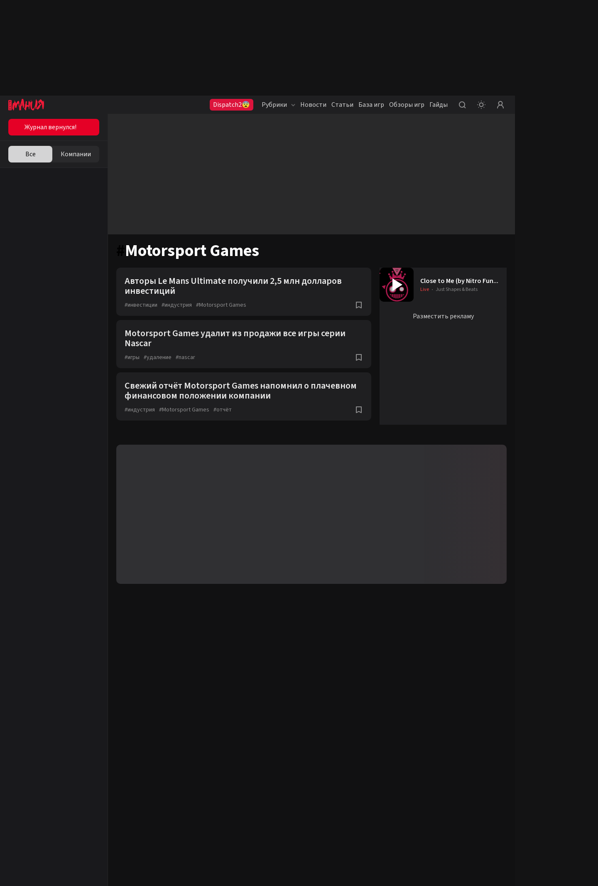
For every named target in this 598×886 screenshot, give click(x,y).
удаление (158, 357)
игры (132, 357)
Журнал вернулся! (50, 127)
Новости (313, 104)
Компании (76, 154)
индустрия (177, 305)
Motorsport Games (221, 305)
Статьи (342, 104)
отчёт (222, 410)
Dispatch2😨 (231, 104)
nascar (185, 357)
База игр (371, 104)
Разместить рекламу (443, 316)
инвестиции (141, 305)
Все (30, 154)
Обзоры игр (406, 104)
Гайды (438, 104)
